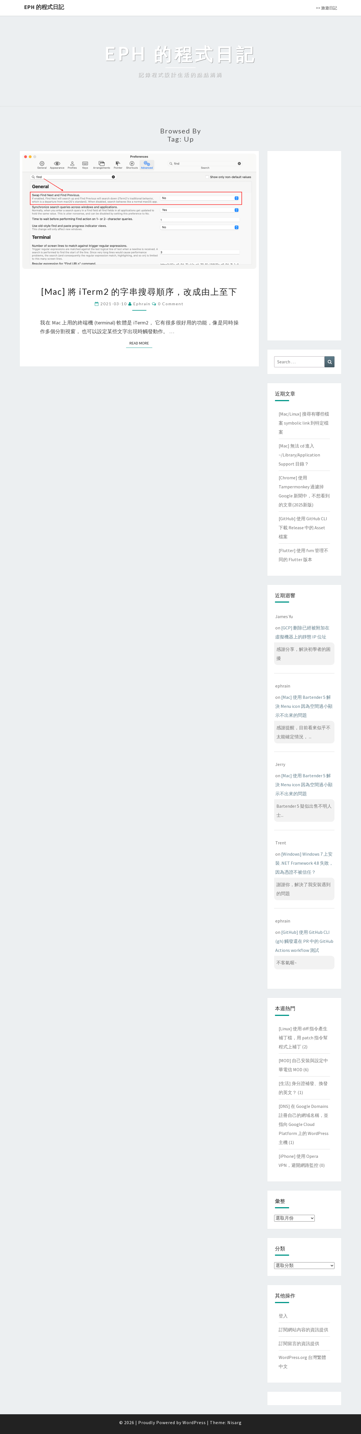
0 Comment (171, 303)
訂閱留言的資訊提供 (299, 1343)
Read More (140, 343)
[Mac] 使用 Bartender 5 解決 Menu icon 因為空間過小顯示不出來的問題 (304, 706)
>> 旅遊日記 (326, 7)
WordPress (194, 1422)
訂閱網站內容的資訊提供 (303, 1329)
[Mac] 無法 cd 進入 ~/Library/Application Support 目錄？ (299, 455)
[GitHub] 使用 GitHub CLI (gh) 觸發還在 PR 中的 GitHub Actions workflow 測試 (304, 941)
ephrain (142, 303)
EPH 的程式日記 (44, 6)
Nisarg (234, 1422)
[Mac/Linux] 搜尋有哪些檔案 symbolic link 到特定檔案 (304, 423)
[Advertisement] (304, 244)
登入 (283, 1316)
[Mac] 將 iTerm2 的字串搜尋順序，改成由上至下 (139, 291)
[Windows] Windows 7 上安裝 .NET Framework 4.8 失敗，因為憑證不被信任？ (304, 863)
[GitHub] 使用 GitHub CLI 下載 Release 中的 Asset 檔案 (303, 527)
